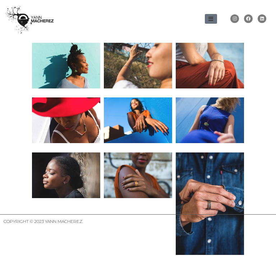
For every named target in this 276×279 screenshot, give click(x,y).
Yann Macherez (63, 242)
